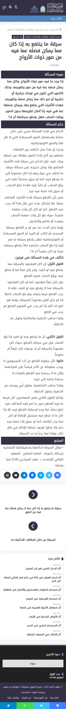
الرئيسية (56, 29)
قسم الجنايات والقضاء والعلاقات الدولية (27, 29)
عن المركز (26, 697)
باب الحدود (17, 37)
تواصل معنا (13, 697)
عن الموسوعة (41, 697)
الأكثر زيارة (56, 18)
